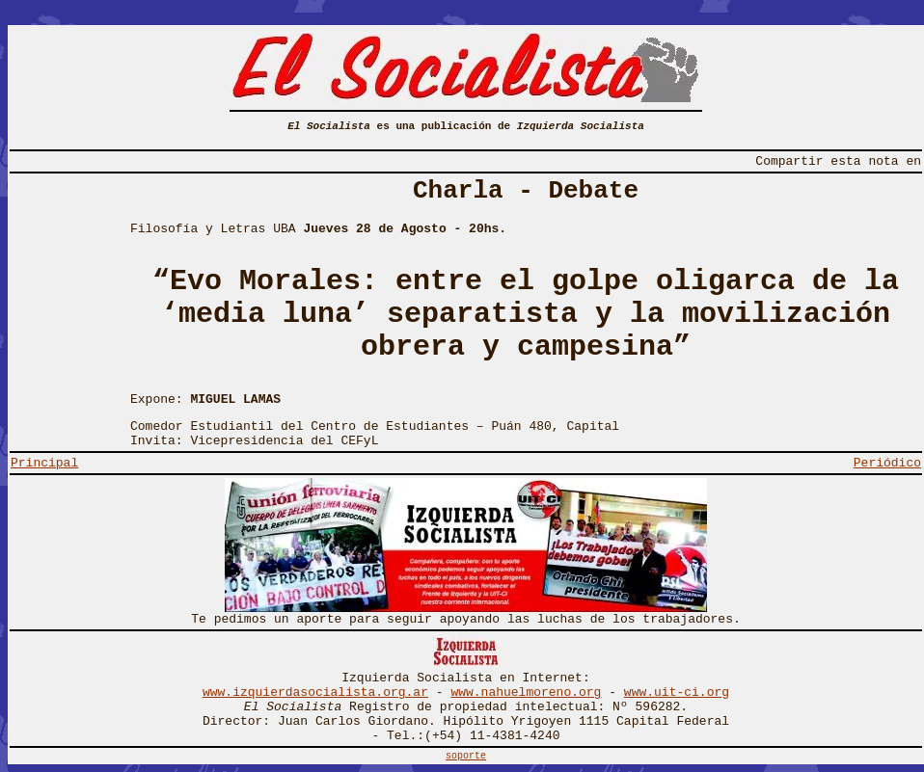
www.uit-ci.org (676, 692)
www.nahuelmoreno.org (525, 692)
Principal (44, 463)
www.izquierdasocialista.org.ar (315, 692)
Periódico (887, 463)
